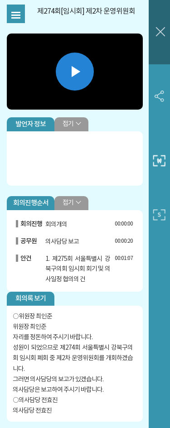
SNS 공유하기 (159, 96)
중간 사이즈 (159, 161)
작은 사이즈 (159, 214)
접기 (68, 124)
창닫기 (159, 32)
